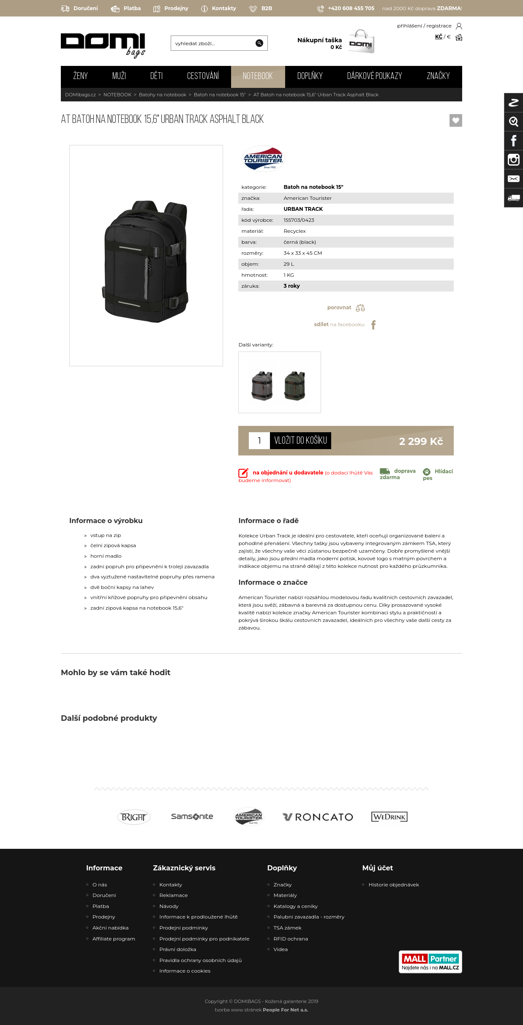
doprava (398, 474)
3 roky (291, 286)
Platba (126, 8)
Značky (438, 77)
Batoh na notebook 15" (220, 95)
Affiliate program (114, 938)
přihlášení (409, 25)
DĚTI (156, 77)
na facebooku (346, 325)
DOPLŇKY (310, 77)
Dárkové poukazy (374, 77)
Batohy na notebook (162, 95)
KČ (438, 36)
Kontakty (218, 8)
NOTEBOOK (258, 77)
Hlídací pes (438, 474)
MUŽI (119, 77)
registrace (439, 25)
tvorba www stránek (261, 1010)
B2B (260, 8)
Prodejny (170, 8)
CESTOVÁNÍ (203, 77)
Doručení (79, 8)
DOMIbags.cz (80, 95)
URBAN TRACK (303, 209)
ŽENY (80, 77)
